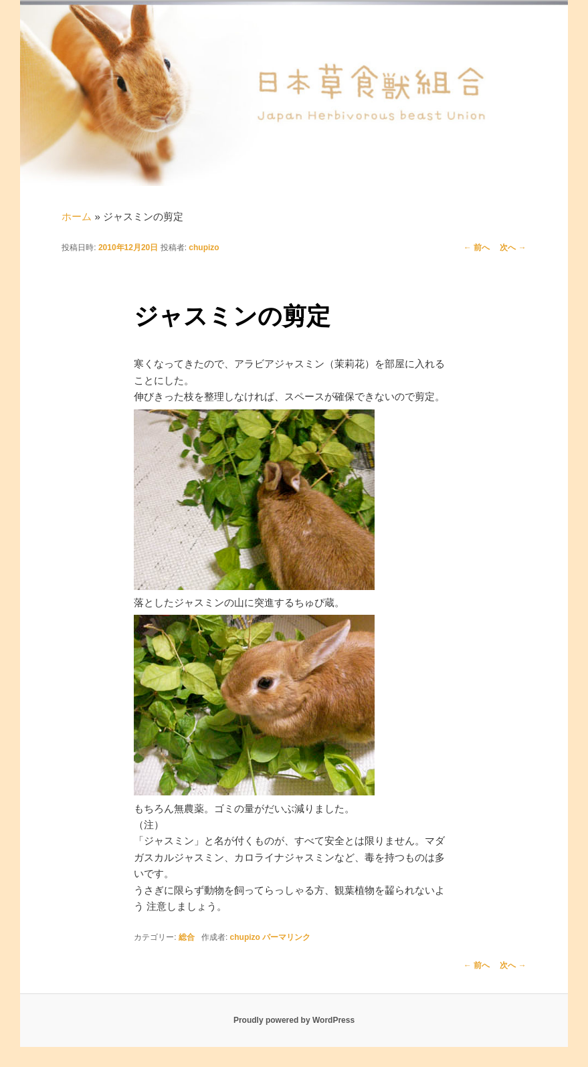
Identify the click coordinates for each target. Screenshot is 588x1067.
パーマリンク (286, 937)
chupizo (204, 247)
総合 (187, 937)
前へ (477, 247)
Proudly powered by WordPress (294, 1020)
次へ (513, 247)
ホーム (77, 216)
